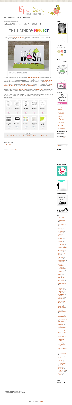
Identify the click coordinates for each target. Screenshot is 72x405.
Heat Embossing (61, 280)
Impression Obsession (62, 283)
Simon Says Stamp (61, 347)
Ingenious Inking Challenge (61, 286)
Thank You (60, 360)
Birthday (8, 135)
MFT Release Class (62, 311)
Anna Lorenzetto (61, 112)
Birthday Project (39, 89)
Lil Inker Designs (61, 294)
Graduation (60, 274)
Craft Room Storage (62, 247)
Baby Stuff (60, 228)
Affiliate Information (26, 17)
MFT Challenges (30, 135)
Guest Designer (61, 277)
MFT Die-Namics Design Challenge (61, 307)
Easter (59, 255)
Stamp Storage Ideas (62, 353)
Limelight (30, 85)
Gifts (59, 273)
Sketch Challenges (61, 350)
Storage (59, 357)
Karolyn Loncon (61, 119)
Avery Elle (60, 218)
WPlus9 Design (61, 371)
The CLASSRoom (61, 363)
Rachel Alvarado (61, 126)
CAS (59, 235)
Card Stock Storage (62, 237)
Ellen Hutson (60, 257)
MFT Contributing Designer (61, 302)
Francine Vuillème (61, 115)
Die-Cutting (60, 251)
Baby (59, 222)
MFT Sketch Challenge (62, 319)
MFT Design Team (36, 135)
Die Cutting (60, 248)
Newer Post (6, 147)
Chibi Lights (60, 240)
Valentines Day (61, 368)
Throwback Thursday (62, 364)
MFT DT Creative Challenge (45, 135)
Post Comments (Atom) (13, 149)
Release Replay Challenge (61, 340)
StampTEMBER (61, 355)
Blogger (41, 401)
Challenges (60, 238)
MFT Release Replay (62, 316)
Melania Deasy (61, 123)
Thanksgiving (60, 361)
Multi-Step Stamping (62, 327)
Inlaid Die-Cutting (61, 289)
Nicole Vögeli (60, 125)
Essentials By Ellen (61, 260)
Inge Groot (60, 116)
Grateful (59, 276)
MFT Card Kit (60, 298)
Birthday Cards (12, 135)
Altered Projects (61, 217)
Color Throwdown (61, 244)
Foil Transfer (60, 267)
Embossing (60, 258)
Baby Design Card (61, 226)
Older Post (51, 147)
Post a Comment (9, 144)
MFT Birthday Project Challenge (21, 135)
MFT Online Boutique (31, 91)
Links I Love (19, 17)
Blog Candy (60, 232)
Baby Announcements (62, 224)
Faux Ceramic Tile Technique (61, 264)
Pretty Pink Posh (61, 336)
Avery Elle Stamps (61, 220)
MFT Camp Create (61, 297)
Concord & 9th (61, 246)
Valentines (60, 367)
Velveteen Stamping (62, 370)
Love (59, 295)
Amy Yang (60, 109)
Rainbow (59, 338)
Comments (60, 145)
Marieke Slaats (61, 122)
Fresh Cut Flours (61, 270)
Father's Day (60, 261)
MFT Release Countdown (60, 315)
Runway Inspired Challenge (61, 342)
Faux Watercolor (61, 265)
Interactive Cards (61, 291)
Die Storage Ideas (61, 250)
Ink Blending (60, 288)
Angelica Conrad (61, 110)
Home (5, 17)
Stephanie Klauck (61, 128)
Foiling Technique (61, 268)
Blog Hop (59, 234)
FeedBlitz (63, 137)
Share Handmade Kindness (61, 345)
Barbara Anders (61, 113)
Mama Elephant (61, 321)
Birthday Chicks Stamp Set (34, 77)
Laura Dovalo (60, 120)
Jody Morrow (60, 118)
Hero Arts (60, 281)
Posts (59, 143)
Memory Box (60, 324)
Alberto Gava (60, 107)
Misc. (59, 326)
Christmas (60, 241)
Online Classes (61, 335)
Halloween (60, 278)
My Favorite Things (61, 330)
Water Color (60, 373)
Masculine (60, 323)
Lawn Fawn (60, 292)
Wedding (59, 374)
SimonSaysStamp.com (62, 348)
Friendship (60, 271)
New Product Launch (62, 332)
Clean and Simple (61, 243)
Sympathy (60, 358)
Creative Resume (11, 17)
